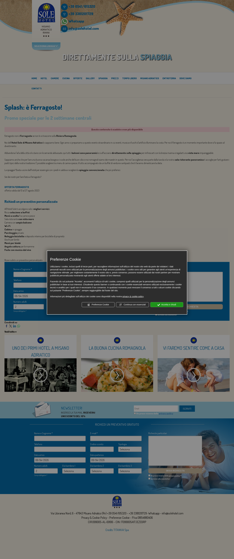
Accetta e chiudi (166, 304)
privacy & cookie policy (133, 296)
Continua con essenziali (132, 304)
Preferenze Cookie (98, 304)
